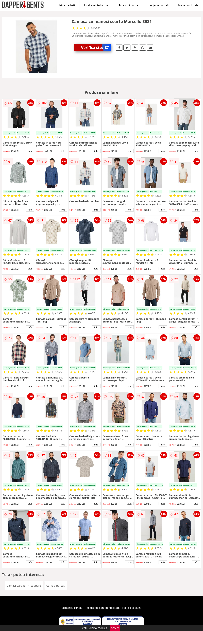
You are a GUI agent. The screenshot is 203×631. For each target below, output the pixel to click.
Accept (115, 628)
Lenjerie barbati (159, 5)
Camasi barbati (55, 585)
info (30, 150)
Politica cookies (131, 608)
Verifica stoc (96, 47)
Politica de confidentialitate (103, 608)
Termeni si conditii (71, 608)
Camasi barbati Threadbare (24, 585)
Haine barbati (66, 5)
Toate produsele (188, 5)
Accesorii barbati (129, 5)
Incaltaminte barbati (96, 5)
